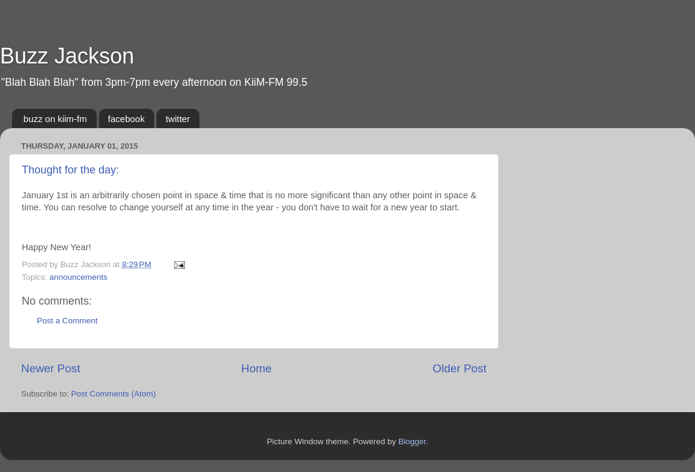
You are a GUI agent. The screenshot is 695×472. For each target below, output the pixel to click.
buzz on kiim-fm (55, 119)
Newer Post (50, 368)
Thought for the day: (70, 170)
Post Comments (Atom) (113, 393)
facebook (126, 119)
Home (256, 368)
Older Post (459, 368)
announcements (79, 277)
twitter (178, 119)
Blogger (412, 441)
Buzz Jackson (67, 56)
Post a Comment (67, 320)
